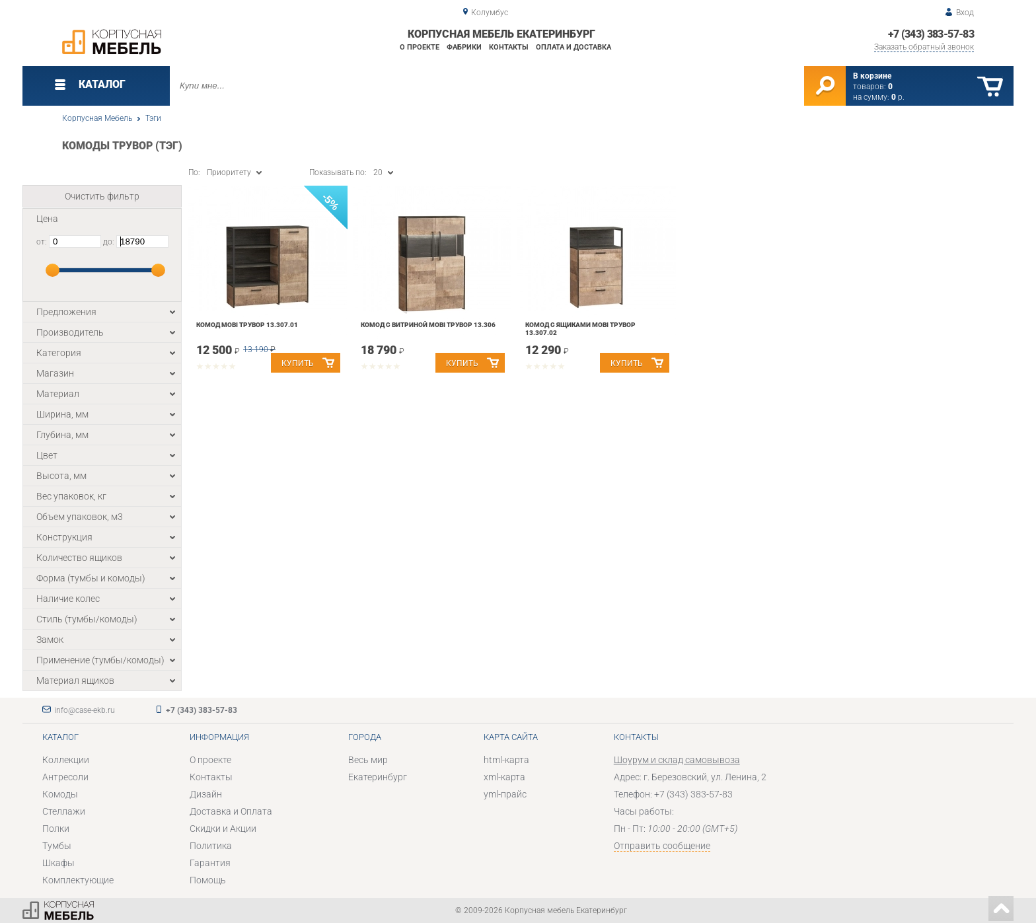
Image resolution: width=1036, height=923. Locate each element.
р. (898, 97)
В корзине (872, 76)
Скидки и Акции (223, 828)
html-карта (506, 760)
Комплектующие (78, 880)
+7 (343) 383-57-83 (931, 34)
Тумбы (56, 845)
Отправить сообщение (662, 845)
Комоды (60, 794)
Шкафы (58, 863)
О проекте (419, 47)
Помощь (208, 880)
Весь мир (368, 760)
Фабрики (464, 47)
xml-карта (504, 777)
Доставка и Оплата (231, 811)
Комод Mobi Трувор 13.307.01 (247, 324)
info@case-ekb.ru (84, 710)
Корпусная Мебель (97, 118)
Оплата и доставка (573, 47)
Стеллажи (63, 811)
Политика (211, 845)
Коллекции (65, 760)
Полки (55, 828)
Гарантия (210, 863)
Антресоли (65, 777)
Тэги (153, 118)
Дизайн (206, 794)
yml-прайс (505, 794)
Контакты (509, 47)
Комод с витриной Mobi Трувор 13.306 (428, 324)
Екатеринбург (377, 777)
